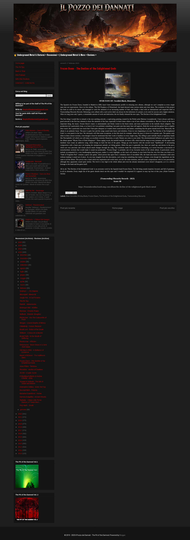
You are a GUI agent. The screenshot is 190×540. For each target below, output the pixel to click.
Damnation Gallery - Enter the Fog (32, 387)
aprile (22, 281)
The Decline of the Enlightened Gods (113, 196)
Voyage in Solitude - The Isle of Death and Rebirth (31, 383)
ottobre (23, 262)
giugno (23, 275)
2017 (20, 430)
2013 (20, 443)
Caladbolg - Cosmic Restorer (30, 326)
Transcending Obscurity (136, 196)
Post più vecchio (167, 208)
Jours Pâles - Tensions (28, 366)
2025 (20, 245)
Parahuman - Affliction (28, 341)
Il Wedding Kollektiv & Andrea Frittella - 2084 (31, 377)
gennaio (23, 410)
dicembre (24, 255)
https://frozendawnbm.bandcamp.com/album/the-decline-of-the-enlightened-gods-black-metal (117, 187)
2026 (20, 242)
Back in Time (20, 71)
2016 (20, 434)
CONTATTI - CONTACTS (25, 83)
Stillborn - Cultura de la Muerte (31, 333)
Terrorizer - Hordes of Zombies (31, 369)
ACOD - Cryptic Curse (28, 373)
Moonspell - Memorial (28, 294)
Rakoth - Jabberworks (28, 304)
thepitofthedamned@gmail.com (35, 109)
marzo (22, 285)
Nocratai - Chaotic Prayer (29, 311)
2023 (20, 252)
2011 (20, 450)
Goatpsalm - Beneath (33, 161)
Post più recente (67, 208)
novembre (24, 258)
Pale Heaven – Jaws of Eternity (37, 130)
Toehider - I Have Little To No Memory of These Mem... (30, 401)
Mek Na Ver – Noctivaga (34, 190)
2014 (20, 440)
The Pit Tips (20, 67)
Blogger (122, 535)
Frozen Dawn (93, 196)
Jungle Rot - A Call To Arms (30, 298)
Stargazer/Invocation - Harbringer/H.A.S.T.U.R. (34, 146)
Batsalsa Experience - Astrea (30, 393)
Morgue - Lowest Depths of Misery (32, 323)
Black (85, 196)
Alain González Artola (74, 196)
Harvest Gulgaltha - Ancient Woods (33, 397)
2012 (20, 447)
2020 (20, 420)
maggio (23, 278)
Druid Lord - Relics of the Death (31, 329)
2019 (20, 424)
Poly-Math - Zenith (26, 405)
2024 (20, 249)
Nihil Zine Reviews (22, 79)
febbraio (23, 288)
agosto (23, 268)
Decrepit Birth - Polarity (28, 390)
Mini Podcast (20, 75)
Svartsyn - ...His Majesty (29, 291)
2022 (20, 414)
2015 (20, 437)
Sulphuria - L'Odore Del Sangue (37, 219)
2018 (20, 427)
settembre (24, 265)
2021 (20, 417)
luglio (22, 272)
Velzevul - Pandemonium (34, 205)
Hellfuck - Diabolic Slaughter (30, 314)
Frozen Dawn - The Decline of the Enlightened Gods (32, 362)
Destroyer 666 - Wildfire (28, 308)
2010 (20, 453)
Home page (117, 208)
